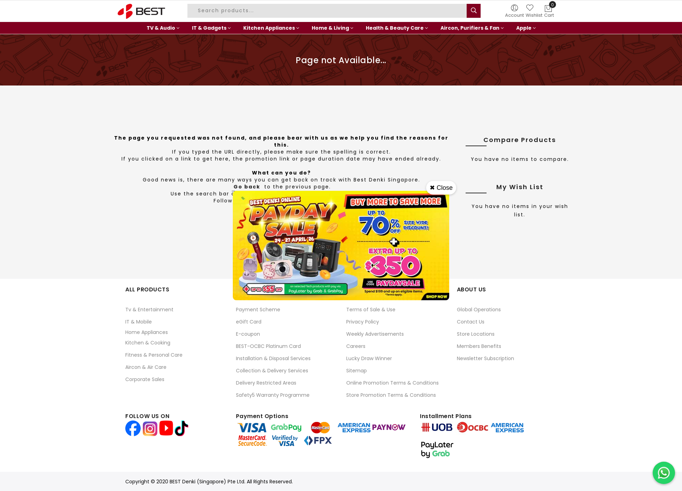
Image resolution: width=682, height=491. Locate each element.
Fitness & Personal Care (154, 354)
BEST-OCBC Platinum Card (268, 346)
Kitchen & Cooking (147, 342)
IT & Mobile (138, 321)
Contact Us (470, 321)
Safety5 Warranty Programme (273, 395)
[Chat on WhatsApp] (664, 473)
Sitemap (356, 370)
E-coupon (248, 333)
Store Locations (476, 333)
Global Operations (479, 309)
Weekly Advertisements (375, 333)
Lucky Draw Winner (369, 358)
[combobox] (328, 11)
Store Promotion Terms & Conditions (391, 395)
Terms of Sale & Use (370, 309)
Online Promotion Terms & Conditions (392, 382)
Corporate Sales (144, 379)
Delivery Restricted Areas (266, 382)
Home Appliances (146, 332)
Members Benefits (479, 346)
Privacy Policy (362, 321)
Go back (246, 186)
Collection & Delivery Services (272, 370)
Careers (355, 346)
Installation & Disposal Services (273, 358)
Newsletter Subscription (485, 358)
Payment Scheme (258, 309)
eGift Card (248, 321)
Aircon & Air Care (145, 367)
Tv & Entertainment (149, 309)
